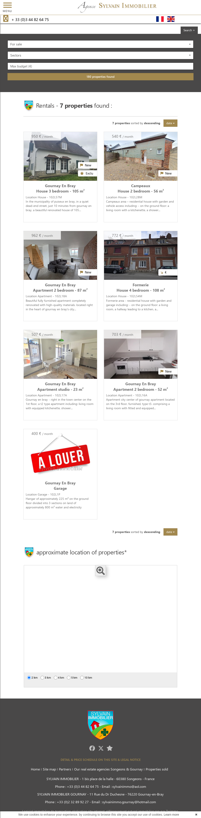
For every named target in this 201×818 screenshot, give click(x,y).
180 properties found (100, 77)
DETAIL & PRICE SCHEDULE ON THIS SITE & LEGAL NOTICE (101, 760)
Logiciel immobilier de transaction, (47, 811)
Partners (65, 769)
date (170, 123)
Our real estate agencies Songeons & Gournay (108, 769)
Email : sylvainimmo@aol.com (124, 786)
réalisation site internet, (89, 811)
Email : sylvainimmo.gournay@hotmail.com (124, 802)
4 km (59, 677)
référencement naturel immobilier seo (133, 811)
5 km (72, 677)
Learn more (171, 814)
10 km (86, 677)
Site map (49, 769)
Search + (189, 30)
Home (35, 769)
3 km (45, 677)
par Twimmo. (169, 811)
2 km (32, 677)
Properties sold (157, 769)
